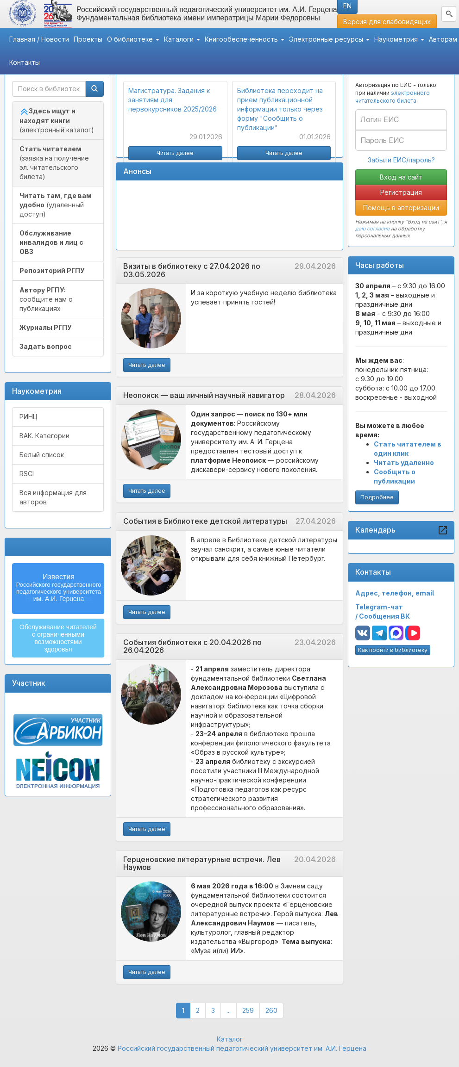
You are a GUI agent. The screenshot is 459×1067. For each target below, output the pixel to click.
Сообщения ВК (384, 616)
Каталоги (182, 39)
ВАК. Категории (44, 436)
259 (251, 1009)
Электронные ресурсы (329, 39)
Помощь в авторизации (401, 207)
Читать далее (146, 364)
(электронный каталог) (56, 120)
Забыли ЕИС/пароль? (401, 160)
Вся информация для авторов (53, 497)
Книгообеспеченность (244, 39)
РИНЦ (28, 417)
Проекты (88, 39)
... (228, 1010)
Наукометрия (399, 39)
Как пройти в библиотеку (393, 649)
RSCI (26, 474)
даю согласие (372, 228)
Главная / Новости (39, 39)
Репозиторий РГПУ (52, 270)
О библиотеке (133, 39)
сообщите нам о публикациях (46, 299)
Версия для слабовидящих (387, 21)
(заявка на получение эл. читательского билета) (54, 162)
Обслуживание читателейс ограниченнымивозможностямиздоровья (58, 638)
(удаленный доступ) (55, 205)
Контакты (24, 62)
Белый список (41, 455)
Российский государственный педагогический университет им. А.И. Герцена (242, 1048)
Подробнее (377, 497)
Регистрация (401, 192)
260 (274, 1009)
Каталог (230, 1039)
